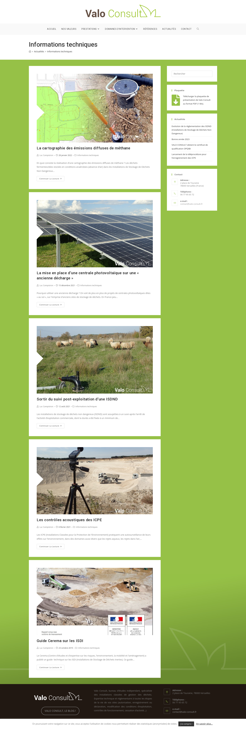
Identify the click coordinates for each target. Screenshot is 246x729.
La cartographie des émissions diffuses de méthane (83, 148)
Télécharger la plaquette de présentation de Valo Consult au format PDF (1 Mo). (197, 100)
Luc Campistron (46, 155)
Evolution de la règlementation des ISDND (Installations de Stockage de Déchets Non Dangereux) (191, 130)
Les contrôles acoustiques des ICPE (69, 520)
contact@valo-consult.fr (191, 203)
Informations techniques (88, 155)
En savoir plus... (204, 723)
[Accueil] (30, 51)
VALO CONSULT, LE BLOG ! (60, 711)
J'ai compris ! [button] (186, 723)
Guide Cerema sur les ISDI (60, 641)
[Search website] (198, 28)
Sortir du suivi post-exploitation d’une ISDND (77, 399)
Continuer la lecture (51, 179)
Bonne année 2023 (181, 139)
